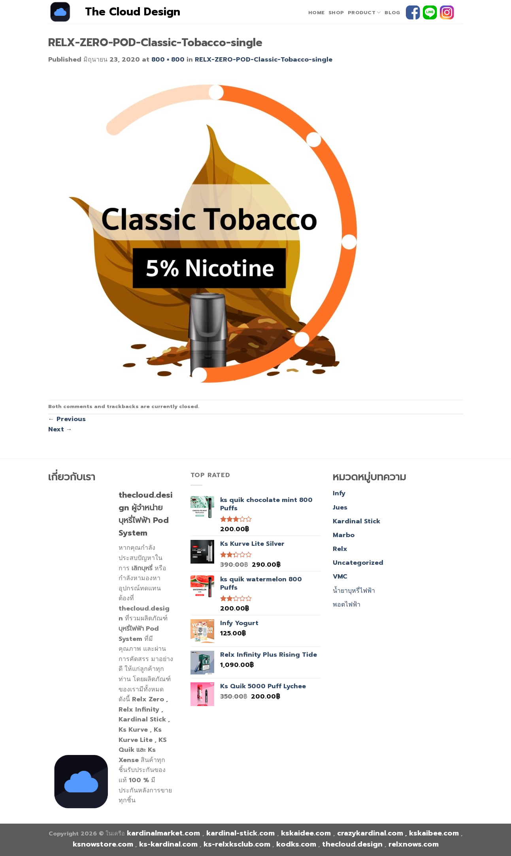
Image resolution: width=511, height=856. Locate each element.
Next (60, 429)
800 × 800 (168, 59)
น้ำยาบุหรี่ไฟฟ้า (354, 591)
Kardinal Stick (356, 521)
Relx (340, 549)
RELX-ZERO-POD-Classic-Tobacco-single (263, 59)
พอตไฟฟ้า (346, 604)
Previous (67, 419)
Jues (340, 507)
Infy (339, 493)
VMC (340, 576)
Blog (392, 12)
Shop (336, 12)
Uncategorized (358, 563)
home (316, 12)
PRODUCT (364, 13)
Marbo (343, 535)
